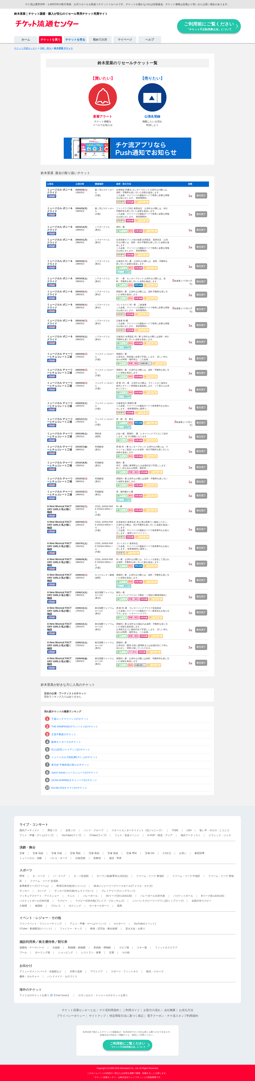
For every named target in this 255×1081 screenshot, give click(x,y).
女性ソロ (70, 830)
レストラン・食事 (91, 952)
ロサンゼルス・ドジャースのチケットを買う (103, 995)
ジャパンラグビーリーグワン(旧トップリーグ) (157, 900)
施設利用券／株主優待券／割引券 (43, 942)
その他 (125, 952)
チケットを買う (50, 39)
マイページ (125, 39)
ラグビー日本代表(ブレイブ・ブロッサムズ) (99, 900)
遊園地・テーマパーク (31, 947)
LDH (188, 830)
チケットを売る (75, 39)
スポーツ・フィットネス (124, 971)
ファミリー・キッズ (71, 928)
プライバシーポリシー (71, 1015)
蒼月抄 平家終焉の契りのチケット (70, 764)
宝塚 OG (150, 853)
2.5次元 (167, 853)
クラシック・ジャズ (220, 835)
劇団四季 (200, 853)
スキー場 (142, 947)
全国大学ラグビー (201, 900)
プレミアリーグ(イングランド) (118, 890)
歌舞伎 (97, 858)
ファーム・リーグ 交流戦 (44, 880)
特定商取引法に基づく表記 (126, 1015)
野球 (21, 876)
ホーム (25, 39)
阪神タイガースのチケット (66, 741)
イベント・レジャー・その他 (40, 918)
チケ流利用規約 (109, 1010)
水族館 (56, 947)
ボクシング (75, 905)
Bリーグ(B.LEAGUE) (212, 895)
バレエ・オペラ (58, 858)
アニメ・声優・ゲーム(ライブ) (36, 835)
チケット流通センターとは (79, 1010)
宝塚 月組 (56, 853)
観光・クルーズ (155, 971)
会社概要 (169, 1010)
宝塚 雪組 (75, 853)
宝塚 (21, 853)
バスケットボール (183, 895)
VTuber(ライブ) (97, 835)
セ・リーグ (39, 876)
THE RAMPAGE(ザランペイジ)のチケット (74, 726)
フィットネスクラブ (166, 947)
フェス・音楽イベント (127, 835)
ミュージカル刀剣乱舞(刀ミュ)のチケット (74, 757)
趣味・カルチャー (29, 976)
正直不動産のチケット (63, 734)
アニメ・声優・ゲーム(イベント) (88, 923)
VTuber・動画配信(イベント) (35, 928)
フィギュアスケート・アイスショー (39, 895)
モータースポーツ (99, 905)
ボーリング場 (42, 952)
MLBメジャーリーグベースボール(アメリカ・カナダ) (123, 885)
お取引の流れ (151, 1010)
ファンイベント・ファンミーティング (40, 923)
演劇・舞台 (27, 847)
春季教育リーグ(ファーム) (33, 885)
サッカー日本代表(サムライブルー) (73, 890)
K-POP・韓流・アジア (160, 835)
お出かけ (25, 965)
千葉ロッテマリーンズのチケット (70, 718)
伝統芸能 (80, 858)
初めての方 (100, 39)
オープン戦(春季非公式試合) (112, 876)
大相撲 (23, 905)
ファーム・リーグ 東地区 (150, 876)
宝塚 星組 (94, 853)
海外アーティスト (190, 835)
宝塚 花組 (38, 853)
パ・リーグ (59, 876)
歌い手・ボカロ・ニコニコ (214, 830)
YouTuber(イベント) (145, 923)
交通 (111, 952)
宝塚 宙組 (112, 853)
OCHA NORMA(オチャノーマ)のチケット (74, 780)
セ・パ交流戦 (81, 876)
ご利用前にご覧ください (209, 26)
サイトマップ (97, 1015)
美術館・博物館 (102, 947)
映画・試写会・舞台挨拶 (103, 928)
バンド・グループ (93, 830)
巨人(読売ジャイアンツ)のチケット (70, 749)
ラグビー (62, 900)
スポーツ (25, 870)
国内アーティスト (29, 830)
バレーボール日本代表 (152, 895)
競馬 (119, 905)
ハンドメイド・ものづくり (62, 976)
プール (23, 952)
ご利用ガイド (131, 1010)
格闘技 (38, 905)
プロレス (56, 905)
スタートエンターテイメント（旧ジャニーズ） (138, 830)
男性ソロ (52, 830)
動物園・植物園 (76, 947)
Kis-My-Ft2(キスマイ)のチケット (69, 787)
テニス (71, 895)
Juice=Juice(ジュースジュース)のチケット (74, 772)
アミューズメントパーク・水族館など (40, 971)
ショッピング (65, 952)
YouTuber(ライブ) (71, 835)
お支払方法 (186, 1010)
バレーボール (90, 895)
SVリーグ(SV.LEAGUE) (119, 895)
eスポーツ (120, 923)
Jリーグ (42, 890)
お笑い (183, 853)
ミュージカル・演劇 (30, 858)
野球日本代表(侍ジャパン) (70, 885)
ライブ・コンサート (33, 824)
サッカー (24, 890)
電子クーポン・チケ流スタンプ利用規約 (172, 1015)
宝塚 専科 (131, 853)
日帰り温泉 (76, 971)
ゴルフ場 (124, 947)
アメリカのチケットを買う (34, 995)
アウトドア (96, 971)
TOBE (175, 830)
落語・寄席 (115, 858)
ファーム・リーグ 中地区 (186, 876)
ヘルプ (149, 39)
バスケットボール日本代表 (34, 900)
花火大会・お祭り (135, 928)
